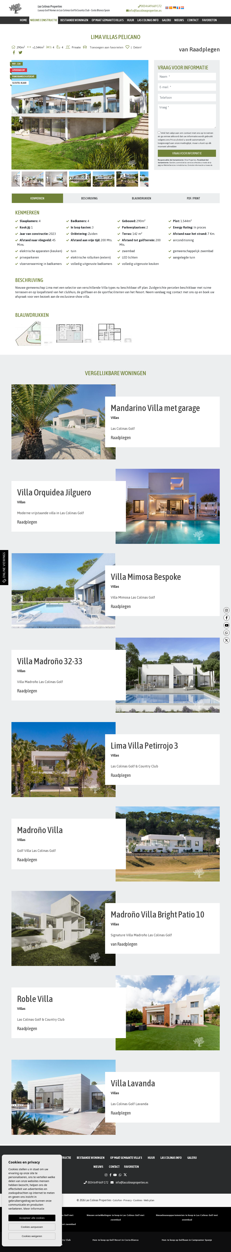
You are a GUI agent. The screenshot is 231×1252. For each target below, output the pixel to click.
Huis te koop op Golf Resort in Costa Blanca (115, 1240)
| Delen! (136, 47)
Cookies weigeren (32, 1236)
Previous (16, 115)
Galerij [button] (166, 20)
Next (143, 115)
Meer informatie (33, 1208)
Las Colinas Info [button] (148, 20)
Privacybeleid (177, 139)
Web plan (149, 1200)
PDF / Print (193, 198)
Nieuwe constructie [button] (43, 20)
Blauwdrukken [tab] (141, 198)
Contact (193, 20)
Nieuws (179, 20)
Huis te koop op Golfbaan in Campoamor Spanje (187, 1240)
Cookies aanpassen (32, 1227)
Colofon (117, 1200)
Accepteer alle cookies (32, 1218)
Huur (130, 20)
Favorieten (209, 20)
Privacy (127, 1200)
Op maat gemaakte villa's (108, 20)
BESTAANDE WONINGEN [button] (74, 20)
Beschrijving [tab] (89, 198)
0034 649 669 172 (150, 6)
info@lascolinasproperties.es (145, 10)
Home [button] (23, 20)
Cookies (137, 1200)
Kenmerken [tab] (37, 198)
